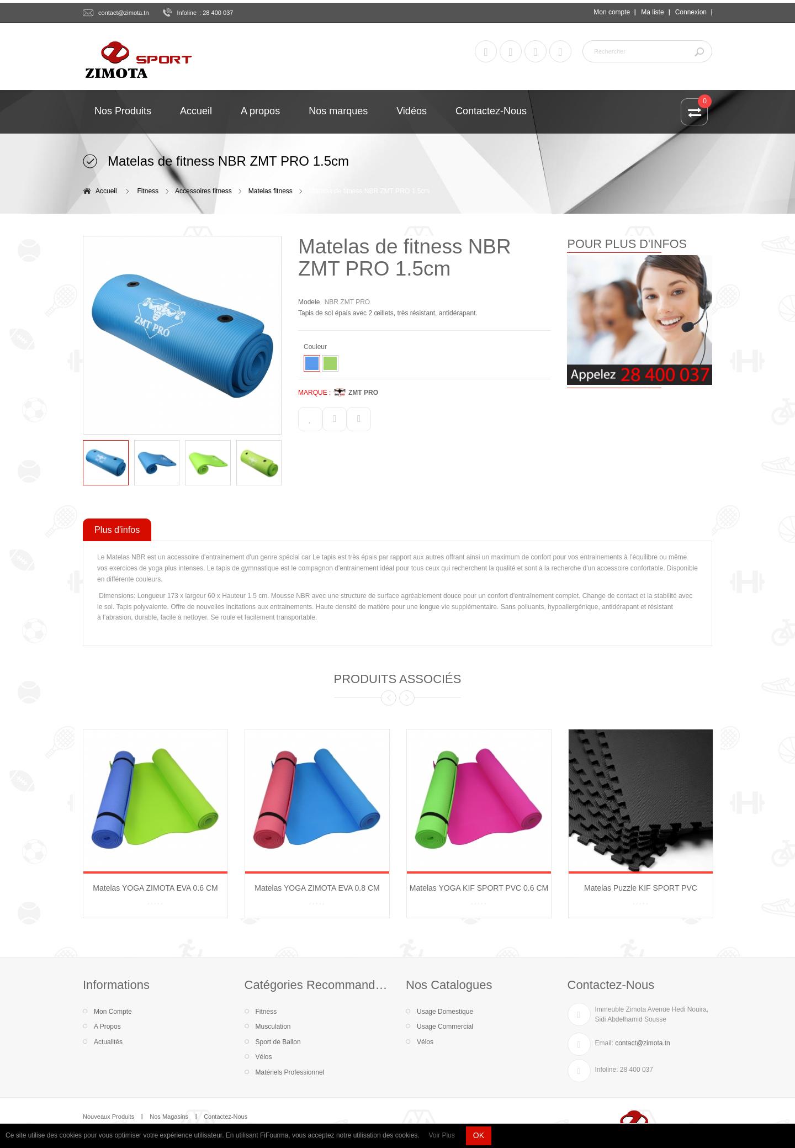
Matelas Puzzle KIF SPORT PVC (640, 888)
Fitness (147, 191)
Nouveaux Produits (108, 1116)
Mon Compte (113, 1011)
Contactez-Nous (225, 1116)
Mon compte (611, 12)
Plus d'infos (117, 530)
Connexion (691, 12)
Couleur (316, 347)
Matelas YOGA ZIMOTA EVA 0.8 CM (317, 888)
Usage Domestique (445, 1011)
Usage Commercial (445, 1026)
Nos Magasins (169, 1116)
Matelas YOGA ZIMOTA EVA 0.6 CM (155, 888)
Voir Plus (441, 1135)
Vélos (264, 1057)
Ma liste (652, 12)
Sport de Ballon (278, 1042)
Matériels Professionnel (290, 1072)
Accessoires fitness (203, 191)
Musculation (273, 1026)
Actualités (108, 1042)
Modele (309, 302)
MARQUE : (314, 392)
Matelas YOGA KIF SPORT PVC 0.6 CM (479, 888)
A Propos (107, 1026)
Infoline (187, 12)
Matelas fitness (270, 191)
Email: (604, 1043)
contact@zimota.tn (123, 12)
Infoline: (606, 1069)
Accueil (106, 191)
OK (478, 1135)
